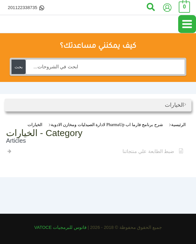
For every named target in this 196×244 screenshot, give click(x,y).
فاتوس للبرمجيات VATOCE (61, 227)
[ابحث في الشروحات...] (105, 67)
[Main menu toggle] (187, 24)
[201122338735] (26, 8)
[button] (150, 8)
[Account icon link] (167, 7)
